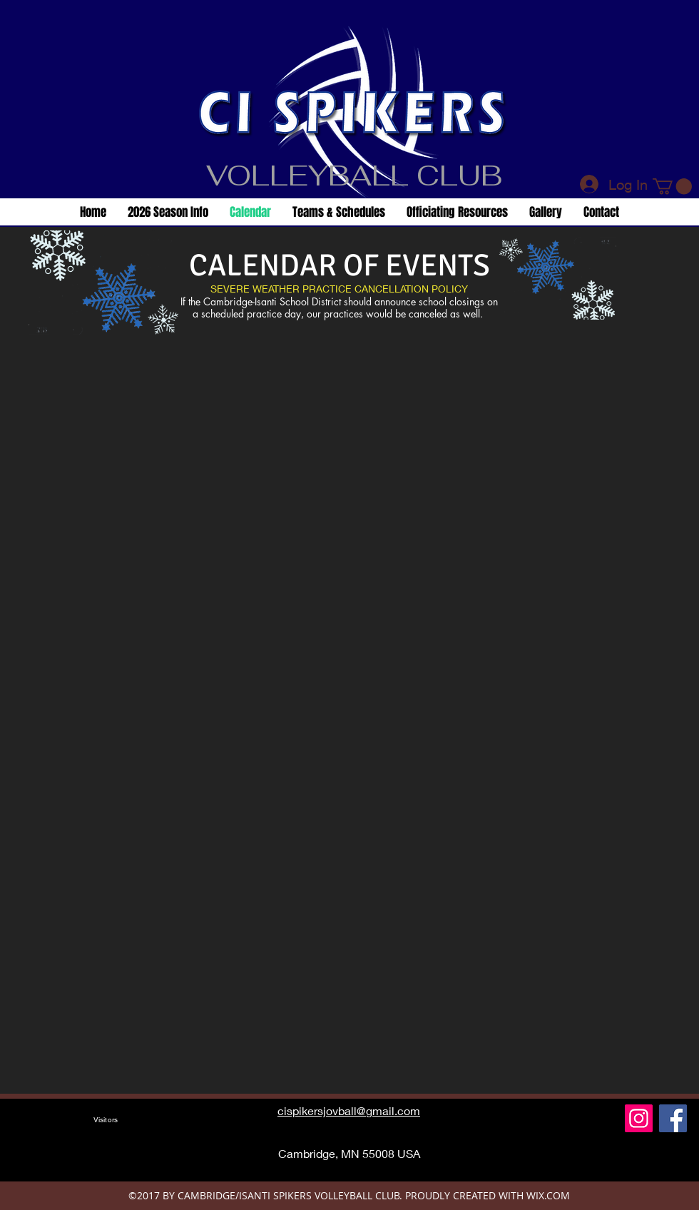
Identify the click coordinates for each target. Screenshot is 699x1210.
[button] (672, 186)
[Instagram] (639, 1118)
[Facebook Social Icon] (673, 1118)
